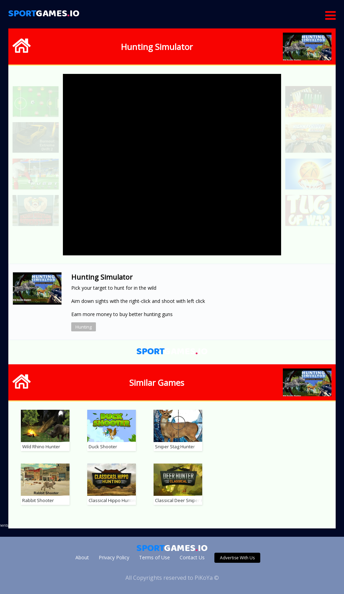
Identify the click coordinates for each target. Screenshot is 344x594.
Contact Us (192, 557)
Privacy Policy (114, 557)
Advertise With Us (237, 558)
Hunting (83, 327)
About (82, 557)
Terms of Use (154, 557)
